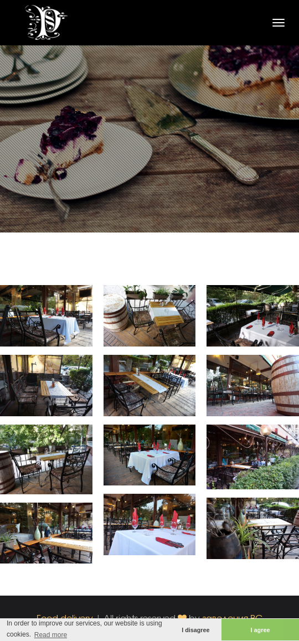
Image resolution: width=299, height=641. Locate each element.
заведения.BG (232, 618)
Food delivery (65, 618)
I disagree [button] (195, 630)
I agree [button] (260, 630)
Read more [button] (50, 635)
